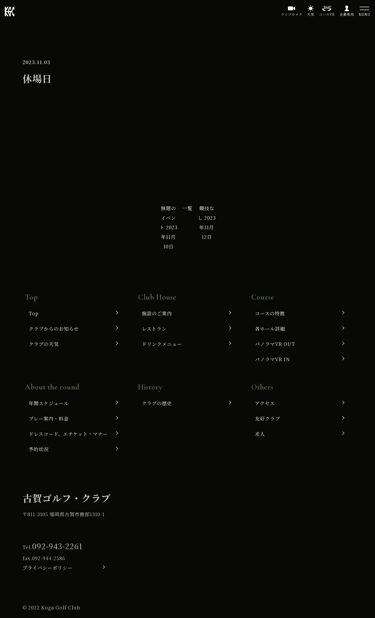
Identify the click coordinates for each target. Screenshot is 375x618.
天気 (310, 14)
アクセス (265, 403)
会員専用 (347, 14)
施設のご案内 (157, 313)
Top (34, 313)
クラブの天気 (44, 343)
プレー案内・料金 (49, 418)
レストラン (154, 328)
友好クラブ (267, 418)
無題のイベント (168, 227)
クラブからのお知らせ (54, 328)
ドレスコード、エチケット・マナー (68, 433)
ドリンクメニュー (162, 343)
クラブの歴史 (157, 403)
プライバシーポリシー (47, 567)
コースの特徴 (270, 313)
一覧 (187, 208)
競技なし (207, 222)
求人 (260, 433)
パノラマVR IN (272, 359)
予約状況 (39, 449)
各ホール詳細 (270, 328)
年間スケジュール (49, 403)
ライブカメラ (291, 14)
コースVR (327, 14)
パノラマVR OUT (275, 343)
